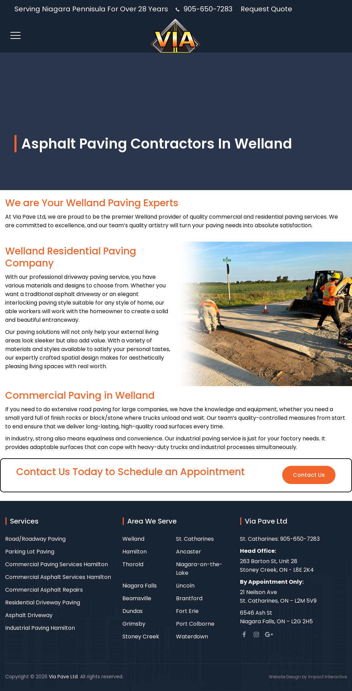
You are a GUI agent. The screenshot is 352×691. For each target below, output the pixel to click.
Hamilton (134, 552)
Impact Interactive (327, 677)
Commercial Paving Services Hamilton (56, 564)
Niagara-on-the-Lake (199, 568)
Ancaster (188, 552)
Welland (133, 539)
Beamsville (136, 598)
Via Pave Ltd (63, 676)
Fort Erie (187, 611)
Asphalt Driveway (29, 615)
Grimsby (133, 624)
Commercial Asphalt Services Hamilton (58, 577)
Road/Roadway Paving (35, 539)
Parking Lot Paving (29, 552)
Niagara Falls (139, 586)
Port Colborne (195, 624)
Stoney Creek (140, 636)
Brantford (189, 598)
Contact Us (309, 475)
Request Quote (266, 9)
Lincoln (185, 586)
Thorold (132, 564)
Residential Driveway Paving (42, 602)
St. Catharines (195, 539)
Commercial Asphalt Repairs (44, 590)
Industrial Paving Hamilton (40, 628)
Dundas (132, 611)
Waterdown (192, 636)
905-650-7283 (208, 9)
